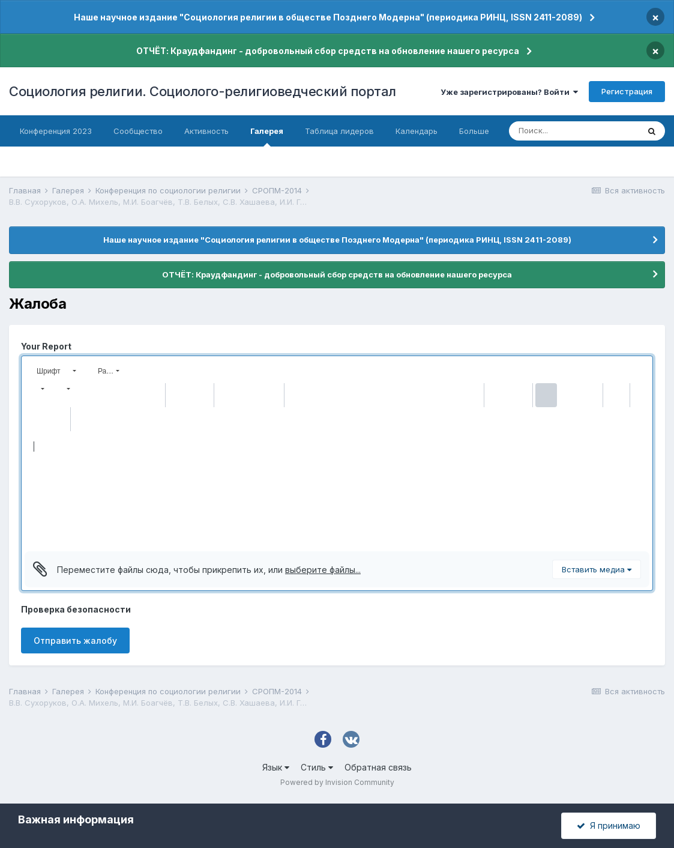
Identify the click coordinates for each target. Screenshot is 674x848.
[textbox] (337, 491)
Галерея (266, 136)
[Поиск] (574, 131)
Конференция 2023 (56, 131)
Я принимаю (608, 825)
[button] (55, 371)
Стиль (317, 767)
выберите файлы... (323, 570)
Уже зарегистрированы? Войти (509, 92)
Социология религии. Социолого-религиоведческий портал (202, 91)
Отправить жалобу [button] (75, 640)
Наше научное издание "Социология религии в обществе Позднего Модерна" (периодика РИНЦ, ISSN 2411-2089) (328, 17)
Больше (474, 131)
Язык (275, 767)
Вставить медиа (596, 569)
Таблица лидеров (339, 131)
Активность (206, 131)
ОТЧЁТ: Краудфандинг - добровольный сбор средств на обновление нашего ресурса (327, 51)
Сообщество (138, 131)
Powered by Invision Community (337, 782)
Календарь (417, 131)
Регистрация (626, 91)
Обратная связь (378, 767)
